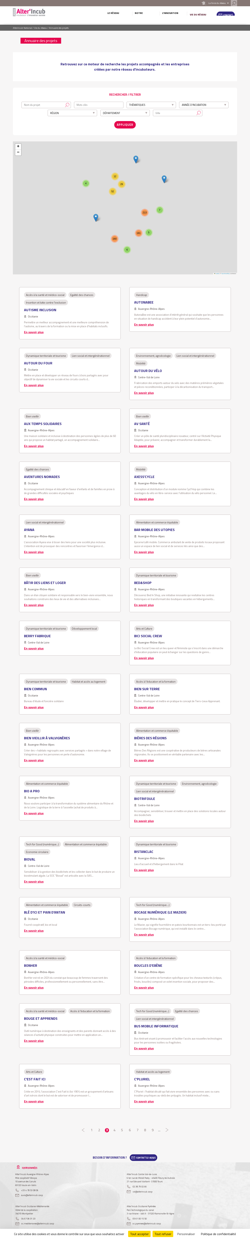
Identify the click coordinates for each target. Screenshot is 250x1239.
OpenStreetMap (225, 272)
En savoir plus (34, 331)
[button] (164, 178)
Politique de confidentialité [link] (218, 1234)
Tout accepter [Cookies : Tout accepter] (139, 1234)
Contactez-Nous (145, 1156)
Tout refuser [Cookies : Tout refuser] (162, 1234)
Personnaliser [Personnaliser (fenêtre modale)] (186, 1234)
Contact (228, 15)
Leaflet (216, 272)
